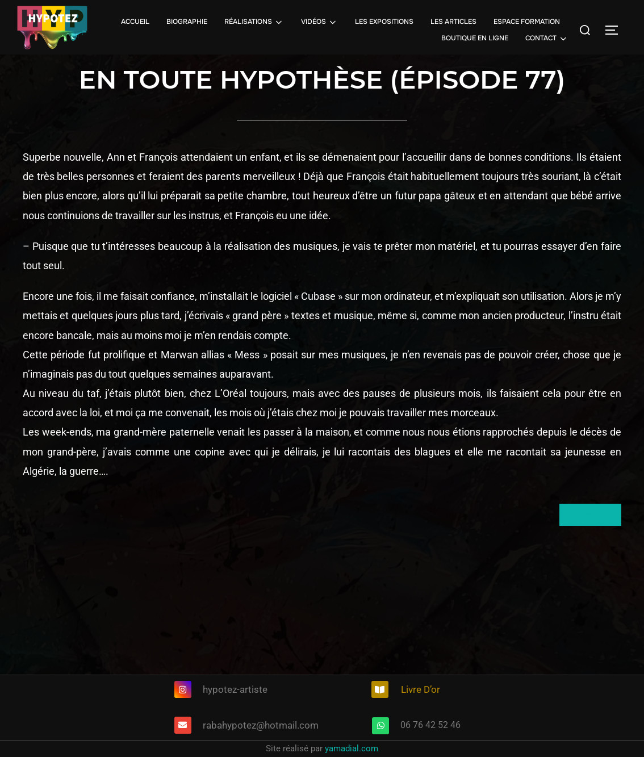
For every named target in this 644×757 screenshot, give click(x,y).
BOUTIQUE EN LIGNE (474, 38)
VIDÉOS (319, 22)
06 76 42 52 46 (430, 725)
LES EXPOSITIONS (384, 21)
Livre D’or (420, 689)
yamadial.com (351, 748)
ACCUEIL (135, 21)
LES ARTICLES (453, 21)
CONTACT (546, 39)
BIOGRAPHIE (186, 21)
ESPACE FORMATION (527, 21)
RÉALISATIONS (254, 22)
